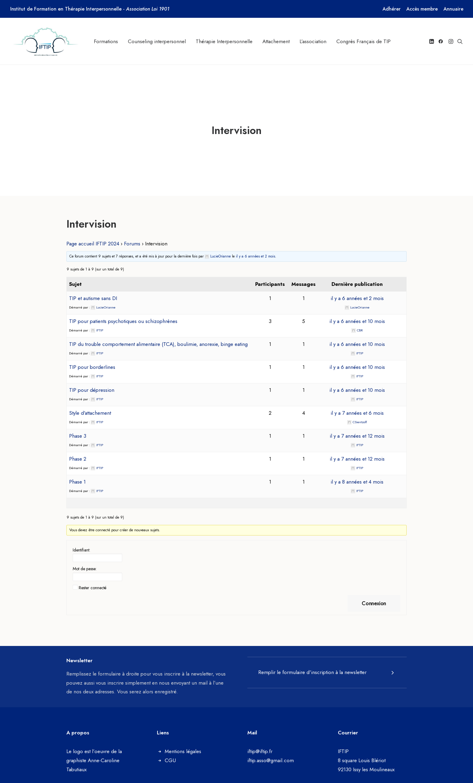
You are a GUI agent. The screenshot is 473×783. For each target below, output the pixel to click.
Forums (132, 237)
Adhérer (392, 8)
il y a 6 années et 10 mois (357, 315)
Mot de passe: (85, 563)
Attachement (276, 41)
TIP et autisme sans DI (93, 292)
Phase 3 (77, 430)
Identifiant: (81, 544)
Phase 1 (77, 476)
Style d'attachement (90, 407)
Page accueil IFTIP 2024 (92, 237)
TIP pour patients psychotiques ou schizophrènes (123, 315)
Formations (106, 41)
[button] (432, 41)
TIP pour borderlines (92, 361)
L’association (313, 41)
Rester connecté (92, 582)
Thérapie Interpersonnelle (224, 41)
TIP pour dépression (91, 384)
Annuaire (453, 8)
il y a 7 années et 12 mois (357, 430)
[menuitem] (391, 9)
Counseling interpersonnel (157, 41)
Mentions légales (183, 745)
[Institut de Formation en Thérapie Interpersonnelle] (46, 41)
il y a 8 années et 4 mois (357, 476)
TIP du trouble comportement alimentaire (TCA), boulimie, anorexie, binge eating (158, 338)
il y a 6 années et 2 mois (255, 250)
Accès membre (422, 8)
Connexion (374, 598)
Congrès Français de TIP (363, 41)
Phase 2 (77, 453)
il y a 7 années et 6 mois (357, 407)
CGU (170, 754)
